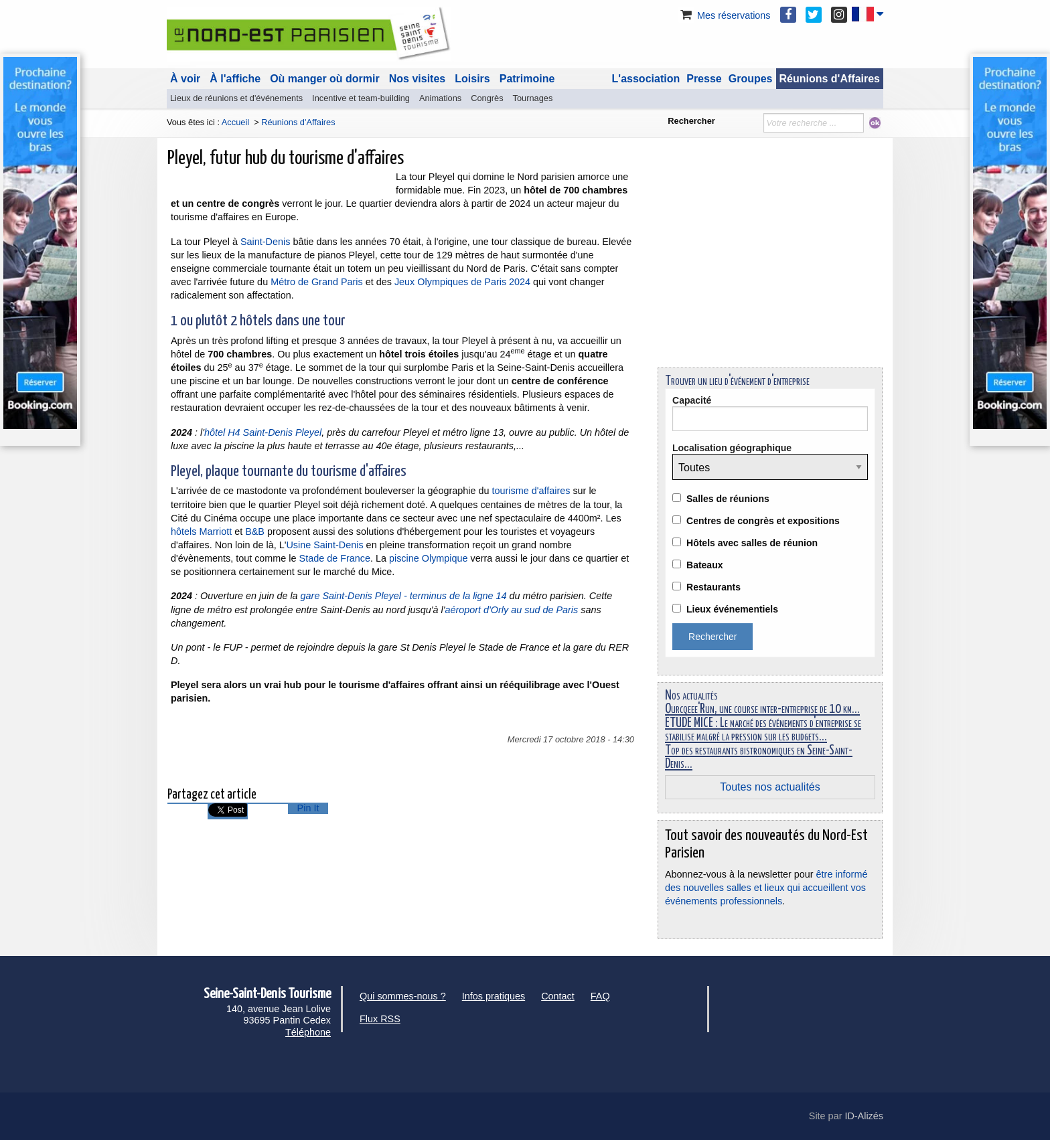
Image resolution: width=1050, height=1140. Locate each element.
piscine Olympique (428, 558)
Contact (558, 996)
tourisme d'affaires (531, 490)
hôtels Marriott (201, 531)
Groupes (751, 78)
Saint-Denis (265, 241)
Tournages (533, 98)
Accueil (235, 122)
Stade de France (334, 558)
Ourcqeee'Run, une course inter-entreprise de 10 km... (762, 709)
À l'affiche (235, 78)
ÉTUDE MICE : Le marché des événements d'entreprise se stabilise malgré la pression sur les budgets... (763, 730)
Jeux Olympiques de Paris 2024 (462, 281)
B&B (255, 531)
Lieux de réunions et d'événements (236, 98)
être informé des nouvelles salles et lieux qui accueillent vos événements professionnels (766, 887)
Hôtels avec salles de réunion (752, 543)
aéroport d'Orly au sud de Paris (511, 609)
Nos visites (417, 78)
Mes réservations (724, 15)
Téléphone (308, 1032)
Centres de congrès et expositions (763, 520)
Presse (704, 78)
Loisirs (472, 78)
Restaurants (713, 587)
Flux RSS (380, 1018)
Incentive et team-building (361, 98)
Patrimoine (527, 78)
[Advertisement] (770, 263)
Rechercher (691, 121)
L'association (646, 78)
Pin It (308, 808)
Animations (440, 98)
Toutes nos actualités (770, 787)
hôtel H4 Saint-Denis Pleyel (262, 432)
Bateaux (704, 565)
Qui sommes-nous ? (403, 996)
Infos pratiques (493, 996)
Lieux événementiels (732, 609)
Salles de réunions (727, 498)
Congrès (487, 98)
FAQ (600, 996)
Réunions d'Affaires (830, 78)
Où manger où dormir (325, 78)
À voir (185, 78)
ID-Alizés (863, 1116)
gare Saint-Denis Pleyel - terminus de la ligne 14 (404, 595)
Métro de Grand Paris (317, 281)
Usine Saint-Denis (324, 545)
